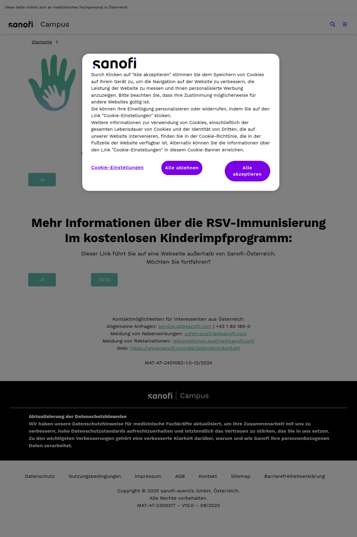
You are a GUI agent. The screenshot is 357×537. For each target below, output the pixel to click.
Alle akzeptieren (247, 171)
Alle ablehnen (182, 168)
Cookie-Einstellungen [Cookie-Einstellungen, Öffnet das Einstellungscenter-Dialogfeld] (117, 167)
